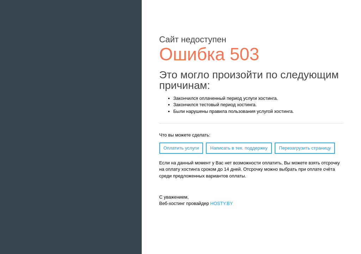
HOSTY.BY (221, 203)
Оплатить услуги (181, 148)
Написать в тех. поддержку (238, 148)
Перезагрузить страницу (305, 148)
